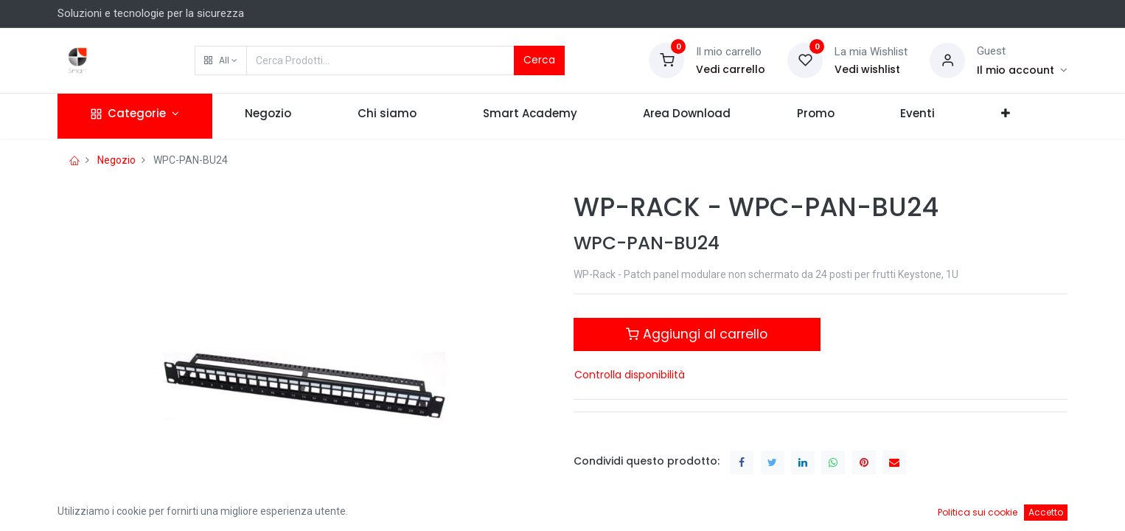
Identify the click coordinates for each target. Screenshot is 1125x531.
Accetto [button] (1045, 512)
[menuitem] (269, 116)
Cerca (539, 59)
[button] (221, 60)
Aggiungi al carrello (696, 334)
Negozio (116, 160)
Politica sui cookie (977, 512)
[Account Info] (1022, 70)
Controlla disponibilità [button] (629, 374)
